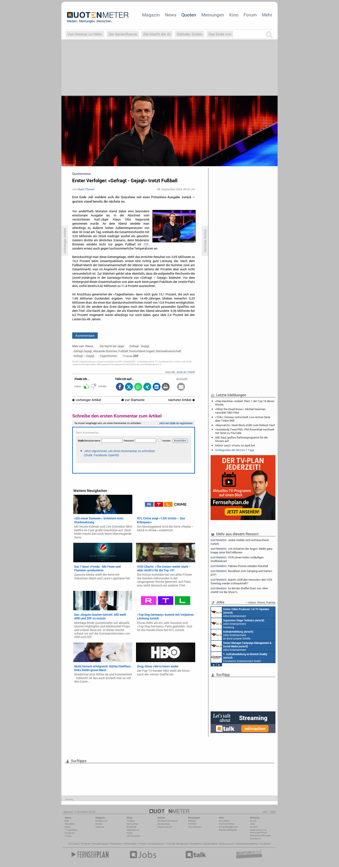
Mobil (67, 826)
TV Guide (170, 843)
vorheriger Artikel (86, 400)
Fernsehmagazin (100, 843)
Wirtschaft (131, 826)
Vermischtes (132, 823)
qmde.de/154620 (186, 372)
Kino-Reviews (194, 826)
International (132, 829)
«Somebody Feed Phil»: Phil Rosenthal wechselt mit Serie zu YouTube (244, 431)
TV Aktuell (86, 843)
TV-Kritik (192, 823)
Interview (100, 826)
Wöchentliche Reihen (167, 820)
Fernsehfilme (195, 843)
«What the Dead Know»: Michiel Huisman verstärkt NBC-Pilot (240, 410)
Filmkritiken (116, 843)
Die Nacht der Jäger (112, 346)
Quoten (188, 15)
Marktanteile (163, 823)
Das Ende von (220, 34)
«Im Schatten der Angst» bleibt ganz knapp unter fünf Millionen (242, 550)
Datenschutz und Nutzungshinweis (258, 831)
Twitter (68, 836)
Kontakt (253, 826)
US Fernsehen (130, 843)
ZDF (146, 244)
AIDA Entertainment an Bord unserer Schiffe (240, 612)
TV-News (130, 820)
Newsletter (70, 823)
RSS (67, 820)
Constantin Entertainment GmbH (239, 657)
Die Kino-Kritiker (227, 823)
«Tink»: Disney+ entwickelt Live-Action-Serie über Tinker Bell (242, 418)
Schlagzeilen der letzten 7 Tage (234, 450)
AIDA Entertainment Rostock (241, 646)
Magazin (151, 15)
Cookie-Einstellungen (260, 835)
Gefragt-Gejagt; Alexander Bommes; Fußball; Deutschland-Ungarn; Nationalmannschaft (127, 351)
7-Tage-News (71, 829)
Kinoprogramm (226, 843)
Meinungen (212, 15)
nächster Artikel (181, 400)
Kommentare (84, 335)
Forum (250, 15)
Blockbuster (182, 843)
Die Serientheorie (123, 34)
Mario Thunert (86, 189)
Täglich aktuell (164, 826)
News (170, 15)
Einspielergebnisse (228, 826)
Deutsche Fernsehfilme (247, 843)
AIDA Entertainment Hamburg (237, 623)
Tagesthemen (108, 356)
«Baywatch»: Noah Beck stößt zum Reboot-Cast (245, 425)
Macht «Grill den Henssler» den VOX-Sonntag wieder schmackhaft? (241, 581)
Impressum (255, 838)
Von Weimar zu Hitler (84, 34)
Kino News (74, 843)
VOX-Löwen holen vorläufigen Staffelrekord (237, 559)
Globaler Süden (189, 34)
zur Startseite (133, 400)
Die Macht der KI (157, 34)
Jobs (252, 823)
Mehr (267, 15)
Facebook (69, 833)
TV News (142, 843)
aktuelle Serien (211, 843)
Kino (233, 15)
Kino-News (224, 820)
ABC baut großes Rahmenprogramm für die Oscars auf (241, 439)
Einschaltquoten (156, 843)
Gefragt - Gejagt (139, 346)
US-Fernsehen (133, 836)
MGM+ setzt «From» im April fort (235, 445)
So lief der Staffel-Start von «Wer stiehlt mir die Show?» (239, 590)
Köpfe (129, 833)
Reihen (99, 823)
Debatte (192, 820)
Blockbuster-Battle (228, 829)
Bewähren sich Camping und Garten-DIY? (242, 572)
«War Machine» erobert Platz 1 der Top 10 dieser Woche (244, 402)
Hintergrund (101, 820)
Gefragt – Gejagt (84, 356)
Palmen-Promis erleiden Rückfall (239, 566)
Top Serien (265, 843)
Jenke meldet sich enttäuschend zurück (240, 541)
